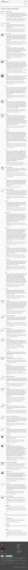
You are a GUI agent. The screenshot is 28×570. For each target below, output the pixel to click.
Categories (19, 544)
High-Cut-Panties (8, 167)
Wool (6, 149)
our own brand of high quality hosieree (11, 560)
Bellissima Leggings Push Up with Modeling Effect (16, 55)
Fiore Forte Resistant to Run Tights (18, 256)
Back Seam (7, 130)
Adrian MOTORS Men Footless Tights (14, 285)
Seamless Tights (8, 11)
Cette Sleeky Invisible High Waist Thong (16, 509)
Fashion (6, 114)
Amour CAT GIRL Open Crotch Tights (13, 386)
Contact (18, 548)
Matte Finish (7, 435)
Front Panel (7, 350)
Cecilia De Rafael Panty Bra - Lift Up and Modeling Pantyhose (16, 57)
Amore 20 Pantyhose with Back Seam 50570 (16, 297)
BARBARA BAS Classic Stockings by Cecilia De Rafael (16, 361)
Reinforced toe (8, 328)
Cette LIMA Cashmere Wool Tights (15, 164)
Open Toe (7, 404)
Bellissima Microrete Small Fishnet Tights (15, 111)
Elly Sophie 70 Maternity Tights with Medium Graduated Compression (15, 244)
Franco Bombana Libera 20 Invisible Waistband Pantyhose (15, 401)
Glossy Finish (7, 444)
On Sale (18, 552)
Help (18, 547)
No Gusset (7, 300)
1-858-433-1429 (4, 553)
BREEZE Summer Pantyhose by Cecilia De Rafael (16, 267)
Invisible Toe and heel (9, 189)
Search (25, 4)
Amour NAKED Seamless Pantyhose (17, 18)
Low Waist (7, 388)
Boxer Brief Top (8, 33)
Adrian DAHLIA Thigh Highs (16, 95)
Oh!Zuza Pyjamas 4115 (14, 525)
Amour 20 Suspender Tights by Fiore (17, 466)
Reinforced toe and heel (10, 315)
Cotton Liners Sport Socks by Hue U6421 (15, 208)
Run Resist (7, 246)
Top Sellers (19, 551)
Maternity (7, 227)
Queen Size (7, 212)
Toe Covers (7, 428)
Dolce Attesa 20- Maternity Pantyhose (18, 242)
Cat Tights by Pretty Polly (15, 313)
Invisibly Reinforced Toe (10, 376)
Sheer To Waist (8, 339)
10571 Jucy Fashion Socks (15, 126)
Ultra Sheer (7, 259)
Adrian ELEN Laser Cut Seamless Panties (18, 532)
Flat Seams (7, 483)
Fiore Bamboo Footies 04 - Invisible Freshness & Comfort (16, 210)
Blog (18, 546)
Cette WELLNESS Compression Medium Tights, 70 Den (16, 72)
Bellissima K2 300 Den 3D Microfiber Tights (15, 30)
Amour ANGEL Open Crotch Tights (13, 468)
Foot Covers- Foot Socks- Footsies (12, 416)
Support (6, 60)
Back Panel (7, 23)
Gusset (6, 288)
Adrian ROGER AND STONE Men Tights (15, 286)
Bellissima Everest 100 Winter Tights (17, 29)
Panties (6, 529)
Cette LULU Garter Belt (15, 508)
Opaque (6, 74)
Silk (6, 178)
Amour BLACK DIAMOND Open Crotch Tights (15, 384)
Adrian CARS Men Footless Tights (17, 81)
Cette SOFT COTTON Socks (16, 207)
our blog (24, 560)
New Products (19, 550)
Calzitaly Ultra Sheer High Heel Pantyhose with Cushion (14, 372)
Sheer (6, 86)
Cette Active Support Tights (14, 71)
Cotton (6, 201)
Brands (18, 545)
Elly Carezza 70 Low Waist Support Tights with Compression (15, 398)
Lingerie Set (7, 505)
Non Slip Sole (7, 365)
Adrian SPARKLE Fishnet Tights (16, 109)
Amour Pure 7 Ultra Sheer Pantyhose (17, 173)
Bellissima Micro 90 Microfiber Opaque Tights (15, 31)
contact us (17, 563)
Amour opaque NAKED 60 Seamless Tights (14, 19)
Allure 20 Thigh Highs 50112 (11, 336)
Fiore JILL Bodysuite (14, 521)
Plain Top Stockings (9, 357)
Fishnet (6, 100)
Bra (5, 513)
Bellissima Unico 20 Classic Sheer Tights (14, 44)
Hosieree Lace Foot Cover (14, 424)
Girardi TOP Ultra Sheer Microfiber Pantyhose (15, 257)
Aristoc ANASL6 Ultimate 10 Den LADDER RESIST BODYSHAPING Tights (15, 54)
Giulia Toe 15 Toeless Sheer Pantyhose (18, 412)
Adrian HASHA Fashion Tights (12, 82)
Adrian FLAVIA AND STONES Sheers (15, 96)
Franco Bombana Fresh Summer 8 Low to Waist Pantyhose (16, 399)
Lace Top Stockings (9, 496)
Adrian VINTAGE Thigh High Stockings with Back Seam (16, 335)
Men (6, 272)
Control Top (7, 46)
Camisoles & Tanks (8, 518)
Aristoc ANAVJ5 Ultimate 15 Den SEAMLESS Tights (16, 20)
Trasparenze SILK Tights (15, 187)
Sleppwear (7, 524)
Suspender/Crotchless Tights (11, 462)
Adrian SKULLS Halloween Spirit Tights (15, 480)
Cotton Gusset (8, 471)
